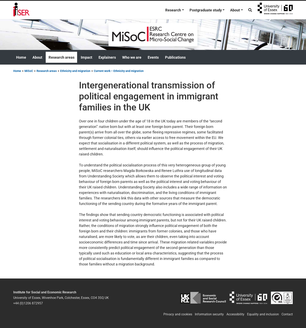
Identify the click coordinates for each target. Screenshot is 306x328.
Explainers (107, 57)
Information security (209, 314)
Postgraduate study (206, 10)
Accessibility (235, 314)
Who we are (131, 57)
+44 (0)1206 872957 (28, 303)
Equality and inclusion (263, 314)
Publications (175, 57)
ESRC (203, 297)
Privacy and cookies (177, 314)
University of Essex (275, 10)
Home (21, 57)
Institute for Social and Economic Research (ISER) (21, 10)
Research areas (61, 57)
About (235, 10)
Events (153, 57)
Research (173, 10)
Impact (86, 57)
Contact (287, 314)
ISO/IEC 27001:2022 (282, 297)
